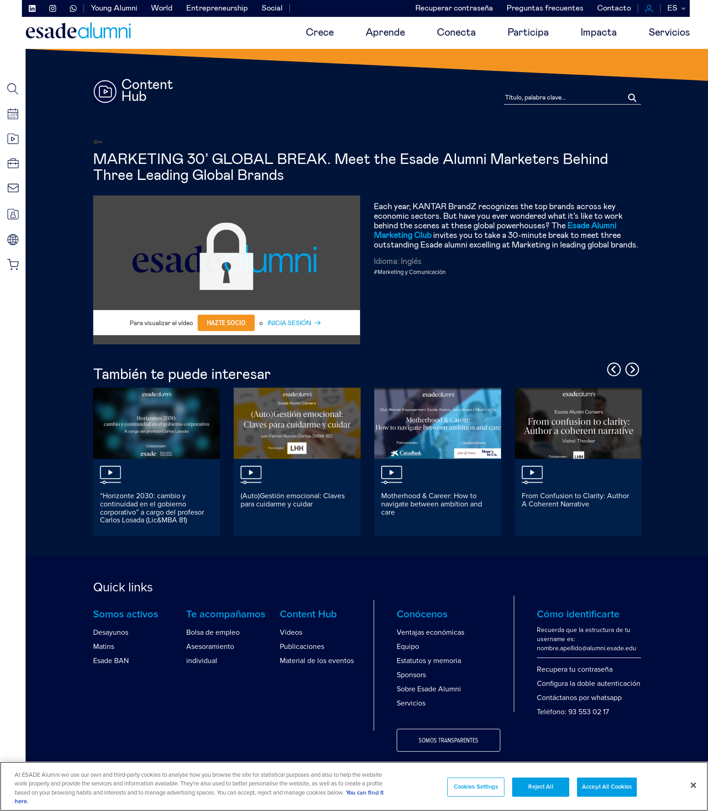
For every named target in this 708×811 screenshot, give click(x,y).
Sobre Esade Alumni (429, 689)
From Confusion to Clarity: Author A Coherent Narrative (575, 500)
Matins (103, 646)
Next (630, 368)
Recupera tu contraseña (575, 669)
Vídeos (291, 632)
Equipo (408, 646)
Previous (612, 368)
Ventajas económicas (430, 632)
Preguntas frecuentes (545, 8)
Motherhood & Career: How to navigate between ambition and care (431, 503)
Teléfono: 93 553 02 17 (573, 711)
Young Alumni (114, 8)
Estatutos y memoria (429, 660)
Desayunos (110, 632)
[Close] (693, 785)
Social (272, 8)
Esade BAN (111, 660)
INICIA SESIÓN (289, 323)
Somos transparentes (448, 740)
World (162, 8)
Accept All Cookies (607, 787)
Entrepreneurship (217, 8)
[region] (354, 786)
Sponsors (411, 674)
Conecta (456, 33)
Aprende (385, 33)
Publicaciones (302, 646)
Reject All (540, 787)
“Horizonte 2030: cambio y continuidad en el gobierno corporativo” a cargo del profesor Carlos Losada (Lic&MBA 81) (152, 508)
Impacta (599, 33)
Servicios (669, 33)
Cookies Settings (476, 787)
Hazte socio (226, 323)
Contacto (614, 8)
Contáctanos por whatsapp (579, 697)
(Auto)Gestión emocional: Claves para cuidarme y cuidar (293, 500)
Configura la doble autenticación (588, 683)
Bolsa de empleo (213, 632)
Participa (528, 33)
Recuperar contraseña (454, 8)
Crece (320, 33)
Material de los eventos (317, 660)
